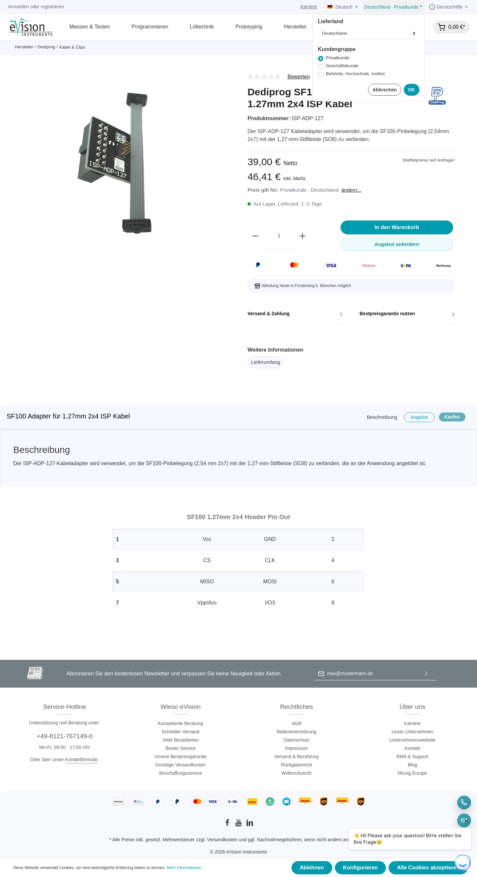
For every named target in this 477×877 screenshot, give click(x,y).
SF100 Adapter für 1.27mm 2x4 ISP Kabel (68, 416)
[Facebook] (228, 824)
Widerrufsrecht (296, 773)
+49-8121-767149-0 (64, 736)
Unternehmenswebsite (412, 740)
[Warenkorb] (451, 27)
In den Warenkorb (397, 227)
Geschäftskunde (342, 65)
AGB (296, 723)
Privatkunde (338, 57)
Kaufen (452, 416)
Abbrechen (384, 89)
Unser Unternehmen (412, 731)
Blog (412, 764)
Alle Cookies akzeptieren (428, 867)
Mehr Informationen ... (186, 867)
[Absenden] (426, 673)
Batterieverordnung (296, 731)
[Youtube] (239, 824)
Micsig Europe (412, 773)
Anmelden (18, 6)
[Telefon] (464, 802)
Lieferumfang (265, 362)
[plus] (302, 235)
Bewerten (299, 76)
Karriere (308, 6)
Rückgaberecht (296, 764)
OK (411, 89)
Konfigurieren (360, 867)
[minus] (255, 235)
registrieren (52, 6)
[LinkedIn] (249, 824)
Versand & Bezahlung (296, 756)
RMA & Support (413, 756)
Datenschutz (296, 740)
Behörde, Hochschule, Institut (355, 73)
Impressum (296, 748)
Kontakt (412, 748)
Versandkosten (222, 839)
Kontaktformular (81, 759)
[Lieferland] (368, 33)
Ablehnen (312, 867)
